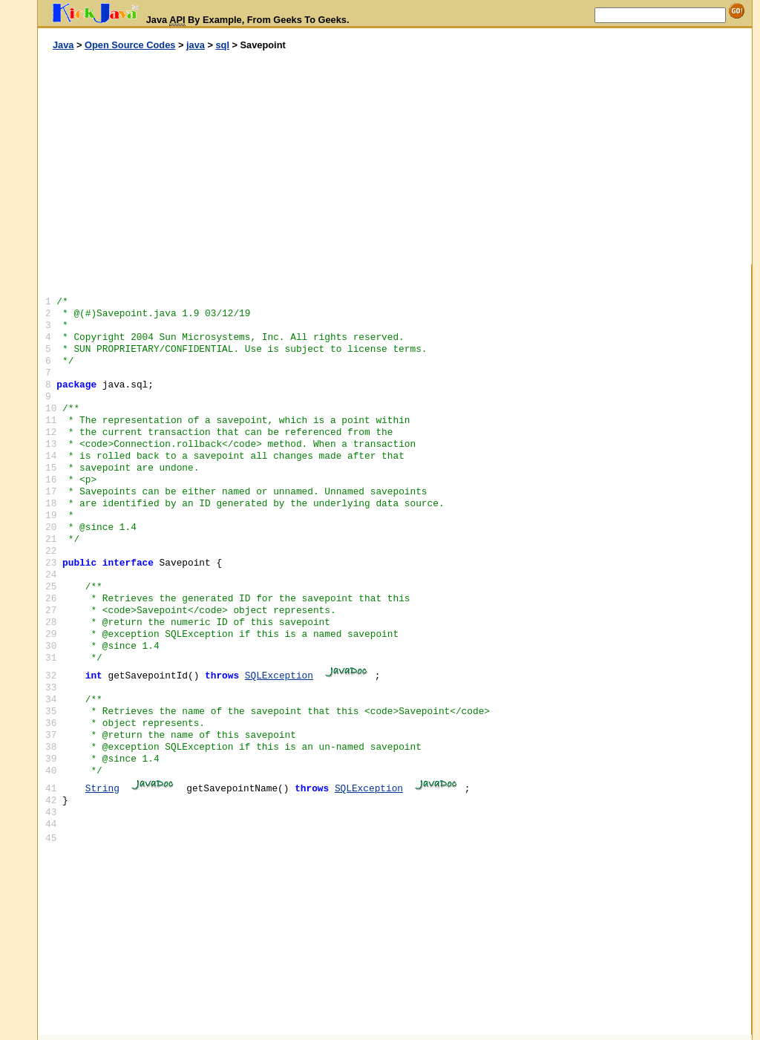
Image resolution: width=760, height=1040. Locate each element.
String (102, 788)
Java (63, 44)
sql (222, 44)
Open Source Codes (130, 44)
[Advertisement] (216, 158)
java (195, 44)
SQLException (279, 675)
